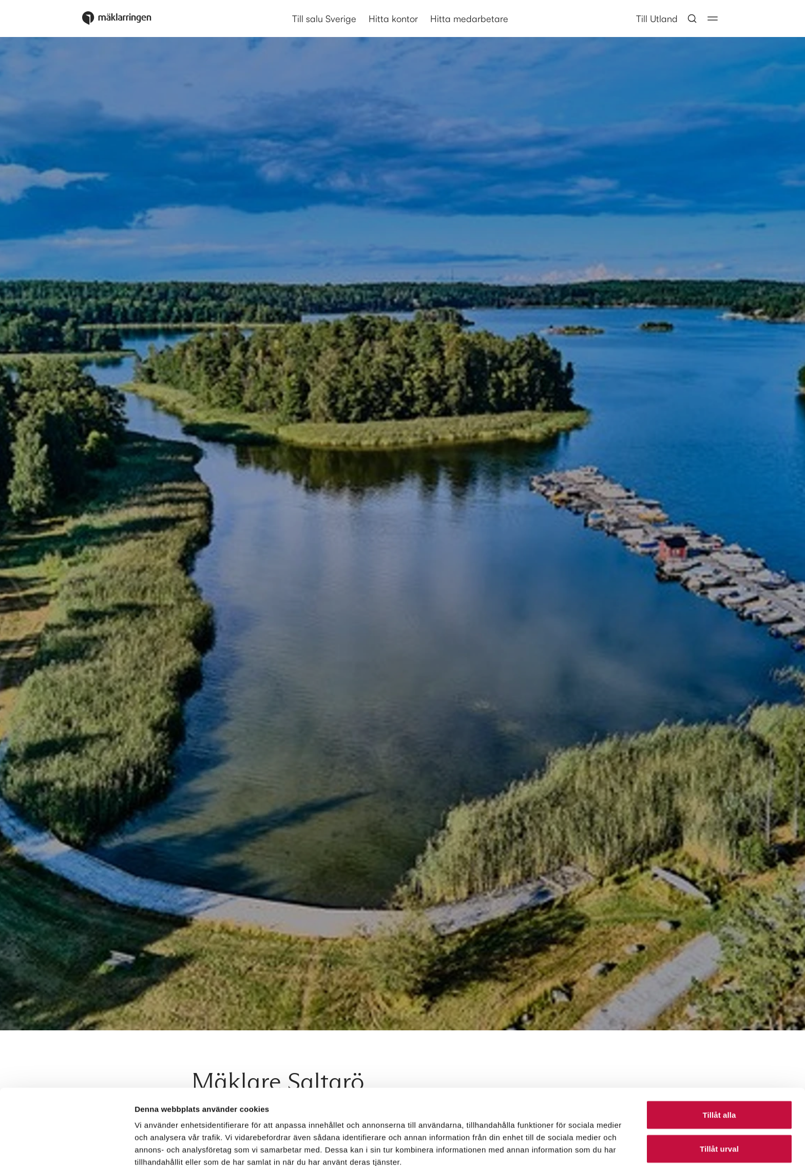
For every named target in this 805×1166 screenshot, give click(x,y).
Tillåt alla (719, 1039)
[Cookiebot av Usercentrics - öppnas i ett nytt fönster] (66, 1146)
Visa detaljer (558, 1145)
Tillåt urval (719, 1073)
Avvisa (719, 1106)
